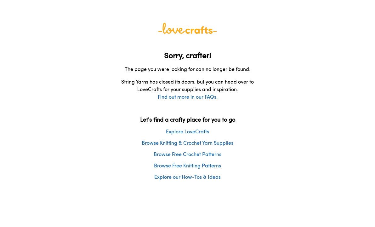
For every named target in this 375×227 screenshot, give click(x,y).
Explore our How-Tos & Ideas (187, 176)
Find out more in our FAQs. (188, 96)
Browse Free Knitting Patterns (187, 165)
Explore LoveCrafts (187, 131)
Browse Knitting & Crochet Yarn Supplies (187, 142)
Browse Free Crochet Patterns (187, 154)
